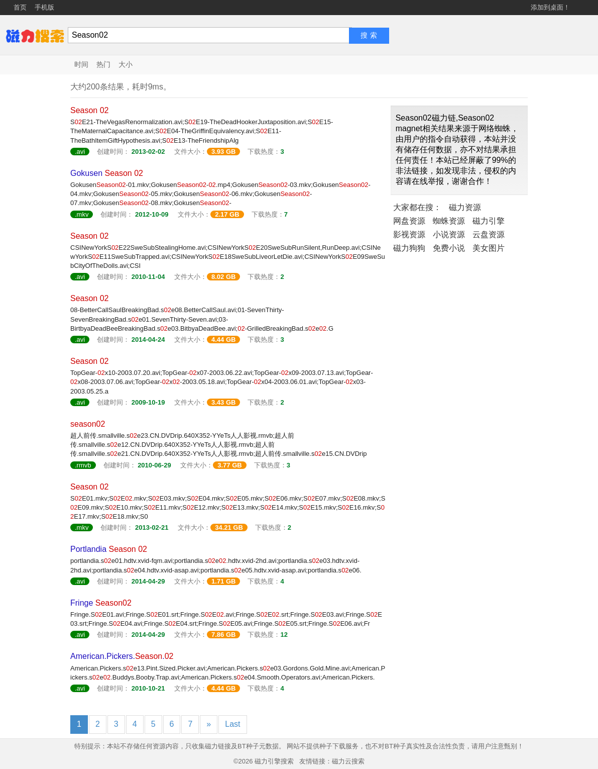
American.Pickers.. (121, 656)
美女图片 (488, 248)
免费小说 (449, 248)
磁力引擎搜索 (274, 761)
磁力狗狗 (409, 248)
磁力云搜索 (348, 761)
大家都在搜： (417, 207)
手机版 (44, 7)
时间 (81, 64)
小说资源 (449, 234)
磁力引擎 (488, 221)
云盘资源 (488, 234)
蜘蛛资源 (449, 221)
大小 (125, 64)
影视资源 (409, 234)
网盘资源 (409, 221)
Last (232, 724)
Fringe (101, 603)
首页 (20, 7)
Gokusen (106, 173)
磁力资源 (465, 207)
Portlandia (108, 549)
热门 (103, 64)
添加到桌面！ (550, 7)
